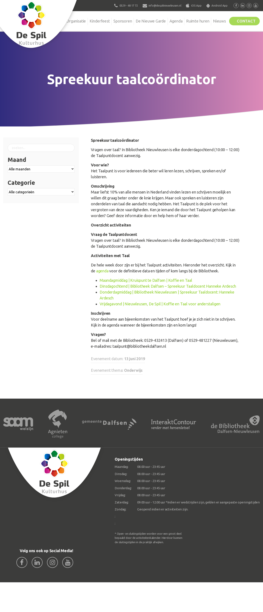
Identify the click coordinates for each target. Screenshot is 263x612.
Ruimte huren (193, 20)
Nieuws (216, 20)
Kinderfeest (91, 20)
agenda (102, 271)
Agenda (170, 20)
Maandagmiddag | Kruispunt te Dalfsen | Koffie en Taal (146, 280)
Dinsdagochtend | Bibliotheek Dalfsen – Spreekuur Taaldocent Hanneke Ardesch (168, 286)
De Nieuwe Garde (144, 20)
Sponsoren (115, 20)
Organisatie (67, 20)
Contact (244, 20)
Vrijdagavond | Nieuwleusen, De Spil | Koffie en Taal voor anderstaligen (160, 304)
